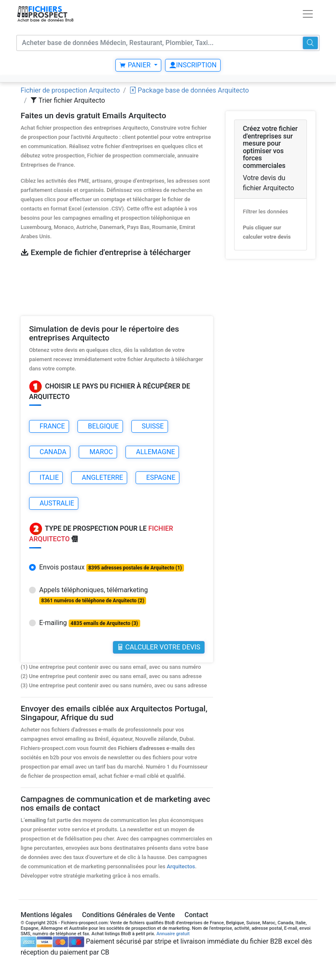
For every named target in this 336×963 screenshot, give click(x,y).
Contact (196, 915)
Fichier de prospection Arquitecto (70, 90)
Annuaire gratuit (173, 933)
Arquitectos (181, 866)
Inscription (192, 65)
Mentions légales (46, 915)
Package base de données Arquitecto (189, 90)
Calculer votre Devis (158, 647)
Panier (135, 65)
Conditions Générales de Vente (128, 915)
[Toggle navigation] (308, 13)
